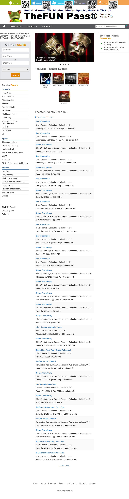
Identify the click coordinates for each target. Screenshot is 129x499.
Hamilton (5, 171)
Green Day (6, 118)
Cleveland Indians (9, 142)
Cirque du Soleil (45, 86)
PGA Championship (10, 145)
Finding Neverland (9, 178)
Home (35, 483)
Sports (5, 138)
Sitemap (92, 483)
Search (15, 75)
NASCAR (6, 159)
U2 (3, 134)
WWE (4, 156)
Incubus (5, 127)
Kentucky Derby (8, 149)
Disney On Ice (8, 100)
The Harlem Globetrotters (12, 152)
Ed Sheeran (7, 111)
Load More (64, 465)
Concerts (6, 89)
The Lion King (8, 192)
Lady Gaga (6, 93)
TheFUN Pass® (8, 207)
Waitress (64, 103)
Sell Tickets (71, 483)
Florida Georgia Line (10, 114)
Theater (5, 168)
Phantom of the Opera (11, 189)
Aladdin (5, 104)
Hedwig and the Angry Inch (13, 182)
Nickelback (6, 130)
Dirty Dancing (7, 175)
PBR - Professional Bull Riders (15, 163)
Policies (5, 214)
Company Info (8, 210)
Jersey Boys (7, 185)
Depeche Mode (8, 107)
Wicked (5, 196)
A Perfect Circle (8, 96)
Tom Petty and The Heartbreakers (10, 122)
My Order (83, 483)
